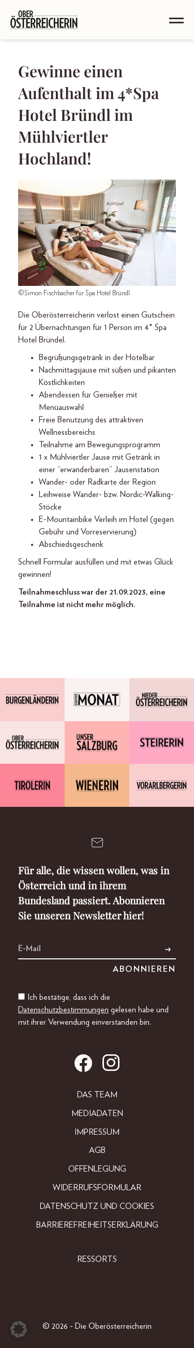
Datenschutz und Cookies (97, 1206)
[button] (18, 1329)
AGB (97, 1150)
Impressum (97, 1132)
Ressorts (97, 1259)
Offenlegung (97, 1169)
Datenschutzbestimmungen (63, 1010)
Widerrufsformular (97, 1188)
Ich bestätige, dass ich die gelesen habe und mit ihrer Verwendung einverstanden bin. (93, 1009)
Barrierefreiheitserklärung (97, 1225)
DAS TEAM (97, 1095)
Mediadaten (97, 1113)
